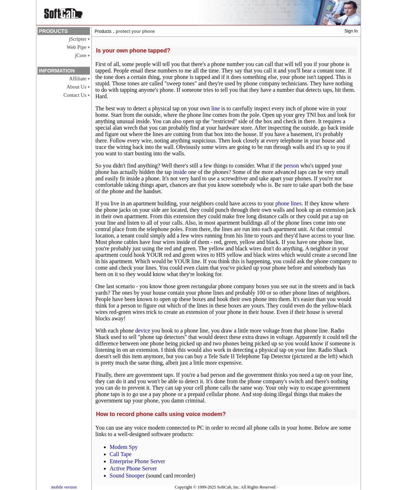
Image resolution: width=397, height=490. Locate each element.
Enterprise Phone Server (137, 461)
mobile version (64, 487)
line (215, 108)
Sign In (351, 31)
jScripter (77, 39)
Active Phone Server (133, 468)
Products (103, 31)
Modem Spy (124, 447)
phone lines (288, 203)
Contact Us (75, 95)
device (142, 331)
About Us (76, 87)
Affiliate (77, 78)
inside (180, 172)
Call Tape (120, 454)
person (291, 165)
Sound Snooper (127, 475)
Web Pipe (76, 47)
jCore (80, 55)
